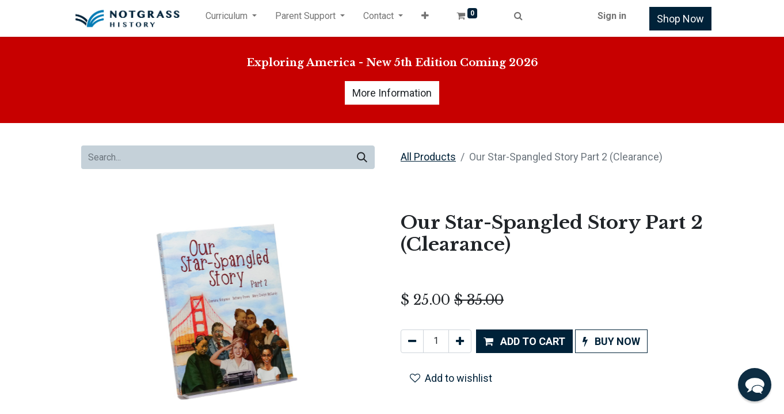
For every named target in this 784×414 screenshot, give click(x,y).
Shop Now (680, 19)
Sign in (611, 15)
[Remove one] (412, 341)
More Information (392, 93)
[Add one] (459, 341)
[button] (425, 18)
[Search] (362, 157)
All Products (428, 157)
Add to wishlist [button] (451, 378)
